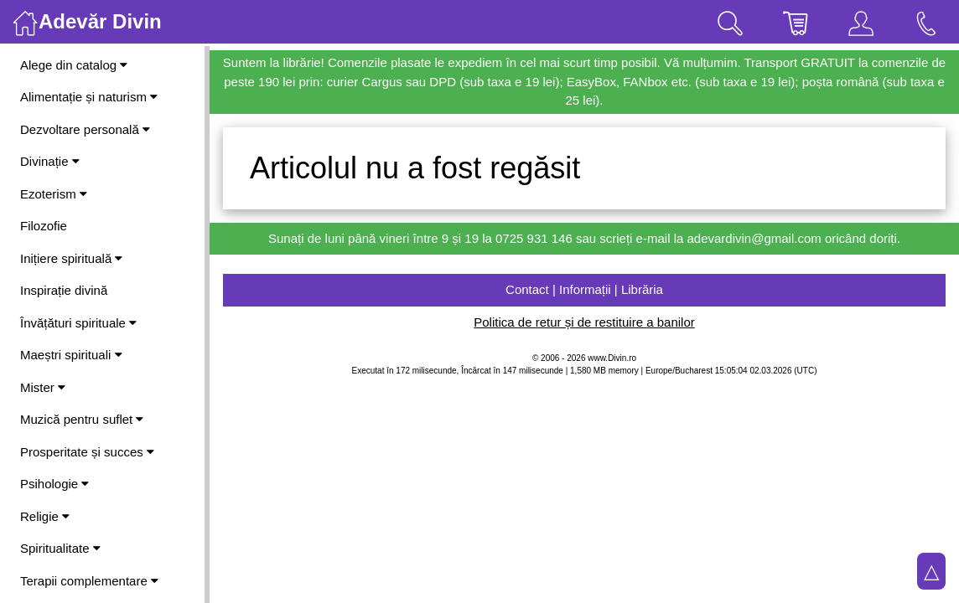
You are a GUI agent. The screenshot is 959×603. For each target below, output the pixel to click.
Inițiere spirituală (71, 258)
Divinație (50, 161)
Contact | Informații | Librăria (584, 289)
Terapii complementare (89, 581)
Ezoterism (53, 194)
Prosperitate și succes (87, 452)
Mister (42, 387)
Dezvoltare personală (85, 129)
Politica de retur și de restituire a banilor (584, 322)
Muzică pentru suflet (81, 419)
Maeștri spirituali (71, 355)
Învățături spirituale (78, 323)
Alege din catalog (73, 65)
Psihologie (54, 484)
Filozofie (43, 226)
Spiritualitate (60, 548)
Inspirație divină (63, 290)
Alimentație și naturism (89, 97)
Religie (45, 516)
